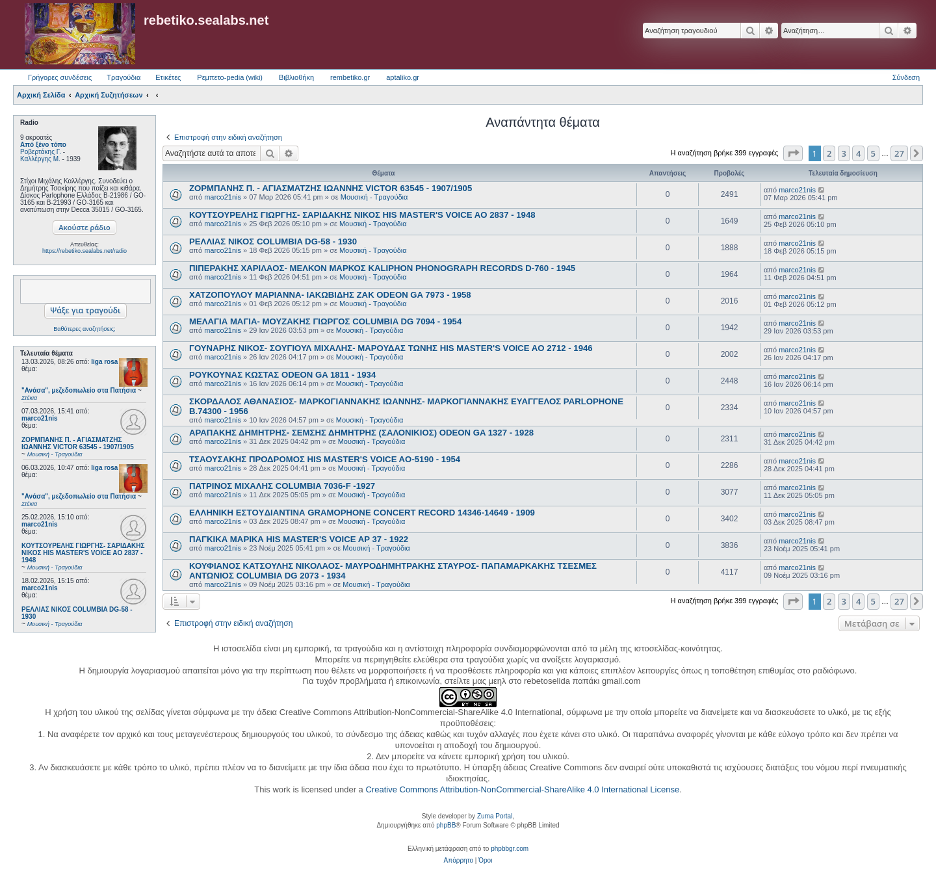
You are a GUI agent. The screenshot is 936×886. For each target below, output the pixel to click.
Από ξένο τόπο (43, 144)
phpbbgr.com (509, 848)
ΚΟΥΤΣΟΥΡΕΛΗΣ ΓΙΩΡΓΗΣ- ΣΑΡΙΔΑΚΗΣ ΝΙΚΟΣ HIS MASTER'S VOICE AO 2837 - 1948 (362, 215)
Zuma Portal (494, 816)
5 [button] (873, 153)
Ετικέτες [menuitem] (168, 77)
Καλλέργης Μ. (40, 159)
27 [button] (899, 153)
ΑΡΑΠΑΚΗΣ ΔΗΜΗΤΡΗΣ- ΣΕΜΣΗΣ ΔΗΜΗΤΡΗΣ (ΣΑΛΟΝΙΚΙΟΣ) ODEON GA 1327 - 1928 (361, 432)
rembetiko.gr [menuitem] (350, 77)
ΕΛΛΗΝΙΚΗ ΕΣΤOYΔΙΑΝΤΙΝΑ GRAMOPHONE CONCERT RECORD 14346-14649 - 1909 (362, 512)
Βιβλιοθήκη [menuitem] (296, 77)
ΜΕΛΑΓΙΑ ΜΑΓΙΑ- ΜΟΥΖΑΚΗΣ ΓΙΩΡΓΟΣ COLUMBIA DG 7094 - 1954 (325, 321)
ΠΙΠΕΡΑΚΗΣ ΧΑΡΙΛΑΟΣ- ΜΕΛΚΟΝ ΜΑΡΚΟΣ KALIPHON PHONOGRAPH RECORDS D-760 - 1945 (382, 268)
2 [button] (829, 153)
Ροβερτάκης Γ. (40, 151)
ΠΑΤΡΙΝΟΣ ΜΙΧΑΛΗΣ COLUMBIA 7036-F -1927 (282, 486)
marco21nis (39, 418)
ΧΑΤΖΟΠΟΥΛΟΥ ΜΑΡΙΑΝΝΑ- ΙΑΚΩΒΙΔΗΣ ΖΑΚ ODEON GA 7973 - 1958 (330, 295)
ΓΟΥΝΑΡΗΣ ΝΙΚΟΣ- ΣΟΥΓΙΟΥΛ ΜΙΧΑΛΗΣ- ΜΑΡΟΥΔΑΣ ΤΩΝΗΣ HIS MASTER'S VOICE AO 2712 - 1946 (391, 348)
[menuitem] (458, 860)
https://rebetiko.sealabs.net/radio (84, 251)
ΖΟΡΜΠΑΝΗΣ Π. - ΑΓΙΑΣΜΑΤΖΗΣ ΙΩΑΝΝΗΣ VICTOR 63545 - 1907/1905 (330, 188)
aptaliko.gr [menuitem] (402, 77)
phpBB (446, 825)
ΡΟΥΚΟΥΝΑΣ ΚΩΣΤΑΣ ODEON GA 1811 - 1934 (282, 375)
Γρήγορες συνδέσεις (60, 77)
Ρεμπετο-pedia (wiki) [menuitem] (230, 77)
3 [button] (844, 153)
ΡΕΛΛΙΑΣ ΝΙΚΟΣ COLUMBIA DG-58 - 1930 (273, 241)
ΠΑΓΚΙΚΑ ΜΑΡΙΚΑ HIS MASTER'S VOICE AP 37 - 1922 (298, 539)
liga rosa (104, 361)
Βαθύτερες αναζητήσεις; (84, 329)
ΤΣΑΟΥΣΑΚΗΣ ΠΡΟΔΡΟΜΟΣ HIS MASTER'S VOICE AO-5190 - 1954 (324, 459)
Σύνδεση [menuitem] (906, 77)
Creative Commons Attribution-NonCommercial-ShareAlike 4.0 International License (522, 789)
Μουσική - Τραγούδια (374, 197)
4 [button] (858, 153)
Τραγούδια (123, 77)
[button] (793, 153)
